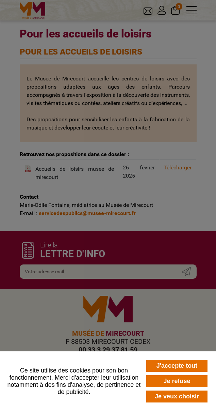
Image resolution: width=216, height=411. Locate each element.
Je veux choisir (177, 396)
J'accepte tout (176, 365)
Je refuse (176, 381)
